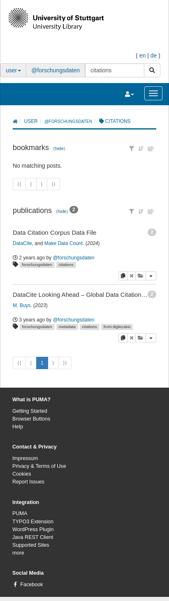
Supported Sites (30, 545)
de (153, 55)
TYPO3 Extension (32, 522)
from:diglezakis (117, 326)
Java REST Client (32, 537)
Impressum (25, 458)
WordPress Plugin (33, 529)
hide (59, 148)
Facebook (31, 584)
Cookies (21, 474)
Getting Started (29, 411)
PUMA (19, 513)
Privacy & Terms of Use (39, 466)
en (142, 55)
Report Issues (28, 482)
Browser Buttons (31, 419)
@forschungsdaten (55, 70)
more (18, 553)
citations (66, 264)
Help (17, 427)
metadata (67, 326)
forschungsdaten (37, 264)
